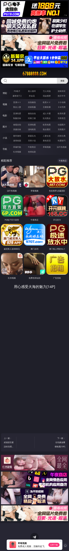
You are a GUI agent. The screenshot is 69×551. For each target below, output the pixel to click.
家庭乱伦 (32, 135)
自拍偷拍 (32, 102)
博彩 (5, 93)
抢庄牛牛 (62, 95)
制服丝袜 (17, 118)
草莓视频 (47, 147)
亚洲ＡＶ (17, 102)
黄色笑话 (47, 140)
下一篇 (59, 443)
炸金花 (32, 95)
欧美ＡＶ (47, 102)
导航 (5, 149)
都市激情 (17, 135)
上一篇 (9, 443)
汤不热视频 (61, 147)
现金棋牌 (47, 95)
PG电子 (17, 91)
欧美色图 (47, 124)
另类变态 (62, 118)
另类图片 (62, 129)
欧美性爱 (62, 113)
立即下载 (54, 544)
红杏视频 (17, 151)
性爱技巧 (62, 140)
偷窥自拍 (17, 124)
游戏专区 (62, 91)
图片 (5, 126)
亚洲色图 (32, 124)
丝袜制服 (32, 107)
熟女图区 (47, 129)
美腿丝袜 (17, 129)
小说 (5, 137)
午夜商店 (32, 147)
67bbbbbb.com (34, 73)
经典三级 (32, 118)
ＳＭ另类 (62, 107)
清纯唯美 (32, 129)
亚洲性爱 (17, 113)
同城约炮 (17, 147)
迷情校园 (17, 140)
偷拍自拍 (32, 113)
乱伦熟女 (47, 118)
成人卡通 (47, 113)
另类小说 (32, 140)
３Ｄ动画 (62, 102)
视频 (5, 104)
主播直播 (47, 107)
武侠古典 (62, 135)
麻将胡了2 (17, 95)
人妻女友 (47, 135)
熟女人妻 (17, 107)
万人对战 (47, 91)
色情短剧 (32, 151)
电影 (5, 115)
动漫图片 (62, 124)
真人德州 (32, 91)
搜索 (62, 80)
